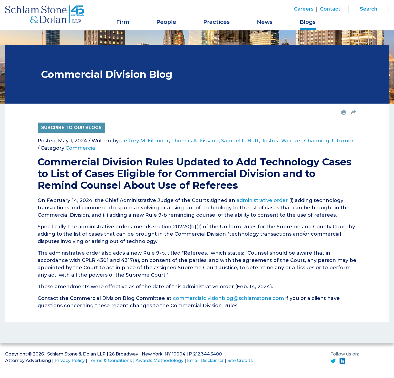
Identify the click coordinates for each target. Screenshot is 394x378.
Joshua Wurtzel (281, 141)
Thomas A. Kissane (195, 141)
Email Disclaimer (205, 360)
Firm (122, 22)
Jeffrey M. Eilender (145, 141)
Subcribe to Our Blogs (71, 127)
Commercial (81, 148)
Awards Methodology (159, 360)
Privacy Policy (69, 360)
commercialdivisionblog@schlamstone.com (228, 298)
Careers (304, 9)
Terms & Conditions (110, 360)
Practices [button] (216, 22)
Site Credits (240, 360)
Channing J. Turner (329, 141)
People (166, 22)
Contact (330, 9)
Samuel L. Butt (240, 141)
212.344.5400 (207, 354)
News (265, 22)
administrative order (262, 200)
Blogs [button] (308, 22)
